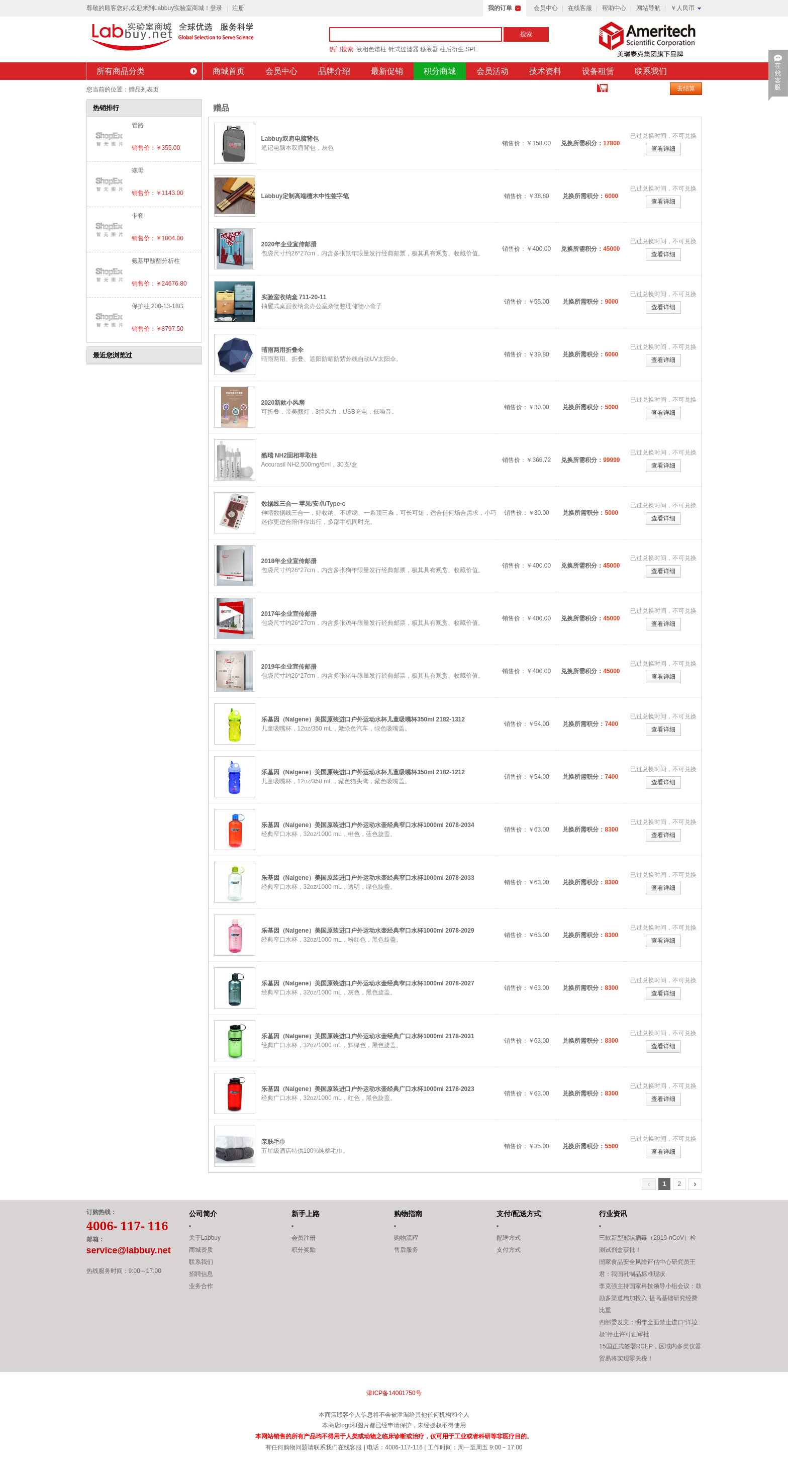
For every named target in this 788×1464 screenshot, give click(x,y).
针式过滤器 (403, 49)
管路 (138, 125)
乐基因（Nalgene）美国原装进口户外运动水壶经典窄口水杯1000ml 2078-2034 (367, 825)
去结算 (686, 88)
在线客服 (580, 8)
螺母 (138, 170)
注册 (238, 8)
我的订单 (500, 8)
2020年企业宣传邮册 (289, 244)
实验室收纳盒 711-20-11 (294, 297)
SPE (472, 49)
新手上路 (305, 1214)
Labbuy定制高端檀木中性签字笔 (305, 196)
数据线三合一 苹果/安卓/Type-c (303, 503)
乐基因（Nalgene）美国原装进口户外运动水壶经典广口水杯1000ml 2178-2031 (367, 1036)
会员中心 (546, 8)
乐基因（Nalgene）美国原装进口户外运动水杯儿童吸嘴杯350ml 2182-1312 (363, 719)
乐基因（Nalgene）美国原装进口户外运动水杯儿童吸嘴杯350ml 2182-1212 (363, 772)
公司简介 (203, 1214)
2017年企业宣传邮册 (289, 613)
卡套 (138, 215)
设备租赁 (598, 71)
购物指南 (408, 1214)
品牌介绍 (334, 71)
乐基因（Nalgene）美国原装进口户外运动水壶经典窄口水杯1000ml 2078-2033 (367, 877)
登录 (216, 8)
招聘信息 (201, 1273)
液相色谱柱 (371, 49)
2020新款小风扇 (283, 402)
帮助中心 (614, 8)
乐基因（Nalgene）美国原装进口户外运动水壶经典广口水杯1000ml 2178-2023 (367, 1088)
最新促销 (387, 71)
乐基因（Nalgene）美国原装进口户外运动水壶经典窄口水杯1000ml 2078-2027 (367, 983)
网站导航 (648, 8)
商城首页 (229, 71)
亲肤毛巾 (273, 1141)
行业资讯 (613, 1214)
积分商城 (440, 71)
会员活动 (492, 71)
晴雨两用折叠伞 (282, 349)
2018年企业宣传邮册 (289, 561)
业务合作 (201, 1286)
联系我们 (651, 71)
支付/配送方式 (519, 1214)
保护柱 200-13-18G (157, 306)
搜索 (526, 34)
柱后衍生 (452, 49)
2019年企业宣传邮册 (289, 666)
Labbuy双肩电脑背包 (290, 138)
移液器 (429, 49)
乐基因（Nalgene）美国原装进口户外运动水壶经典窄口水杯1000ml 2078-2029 (367, 930)
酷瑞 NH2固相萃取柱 (289, 455)
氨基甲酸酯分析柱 (156, 260)
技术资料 (545, 71)
